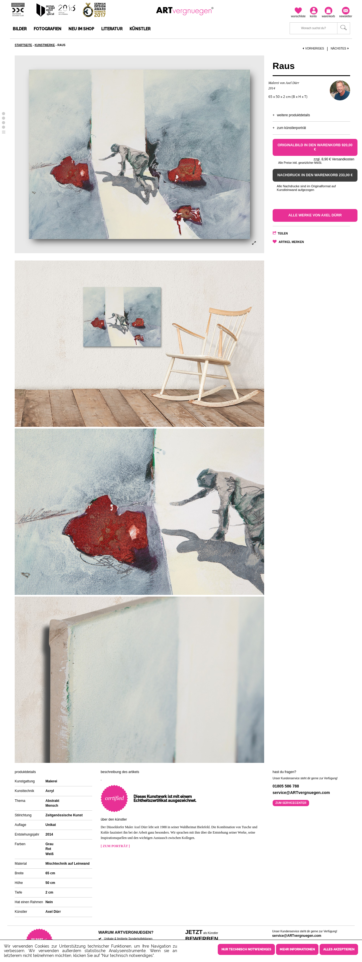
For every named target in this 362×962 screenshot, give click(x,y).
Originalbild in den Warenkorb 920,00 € (315, 147)
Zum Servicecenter (290, 802)
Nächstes (340, 48)
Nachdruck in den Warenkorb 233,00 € (315, 175)
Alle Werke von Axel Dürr (315, 215)
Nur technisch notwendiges (246, 949)
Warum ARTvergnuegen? (126, 932)
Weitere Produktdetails (293, 115)
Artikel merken (291, 242)
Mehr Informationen (297, 949)
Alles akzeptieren (338, 949)
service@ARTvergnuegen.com (296, 936)
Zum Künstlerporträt (291, 128)
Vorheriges (313, 48)
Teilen (283, 233)
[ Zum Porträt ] (115, 846)
